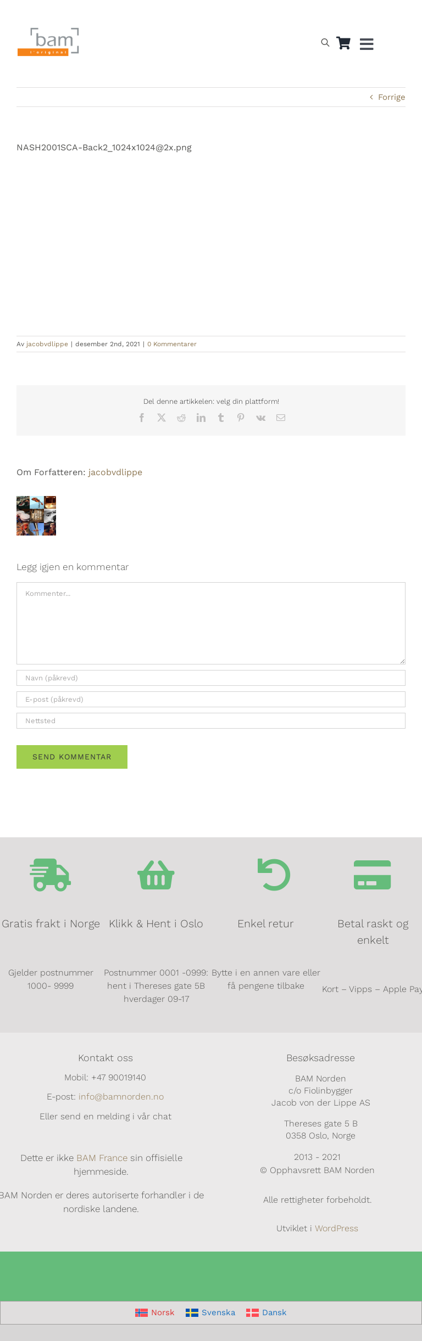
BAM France (101, 1157)
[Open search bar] (325, 42)
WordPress (336, 1228)
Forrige (392, 97)
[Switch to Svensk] (341, 14)
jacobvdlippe (47, 344)
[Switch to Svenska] (210, 1312)
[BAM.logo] (48, 31)
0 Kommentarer (172, 344)
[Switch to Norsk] (316, 14)
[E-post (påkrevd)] (211, 699)
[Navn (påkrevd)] (211, 678)
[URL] (211, 721)
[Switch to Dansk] (366, 14)
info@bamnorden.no (121, 1096)
